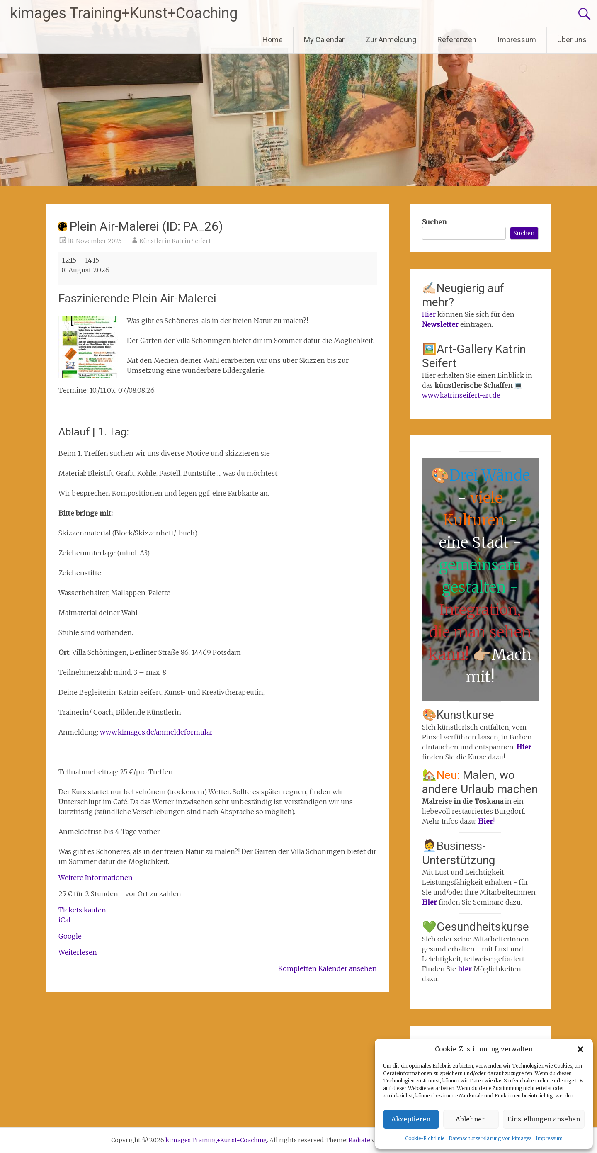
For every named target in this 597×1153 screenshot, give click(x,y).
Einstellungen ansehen (543, 1119)
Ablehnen (471, 1119)
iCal (64, 920)
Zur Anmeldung (391, 39)
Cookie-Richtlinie (424, 1138)
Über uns (572, 39)
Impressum (549, 1138)
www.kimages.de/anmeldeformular (156, 732)
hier (465, 969)
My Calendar (324, 39)
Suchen (434, 222)
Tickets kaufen (82, 910)
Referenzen (456, 39)
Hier (429, 314)
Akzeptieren (410, 1119)
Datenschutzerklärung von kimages (490, 1138)
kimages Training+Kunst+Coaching (124, 13)
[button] (580, 1049)
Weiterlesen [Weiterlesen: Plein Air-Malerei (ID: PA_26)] (77, 952)
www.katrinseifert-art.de (461, 395)
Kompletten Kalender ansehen (327, 968)
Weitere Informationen (95, 877)
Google (70, 936)
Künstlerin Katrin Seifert (175, 241)
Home (272, 39)
